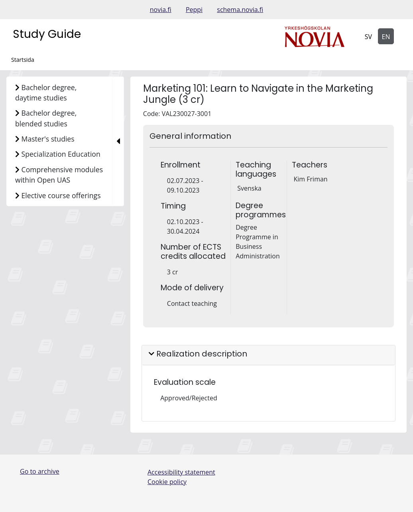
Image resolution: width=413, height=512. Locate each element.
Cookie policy (167, 481)
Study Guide (47, 34)
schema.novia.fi (240, 9)
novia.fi (160, 9)
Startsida (22, 59)
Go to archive (39, 471)
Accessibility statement (181, 472)
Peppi (194, 9)
